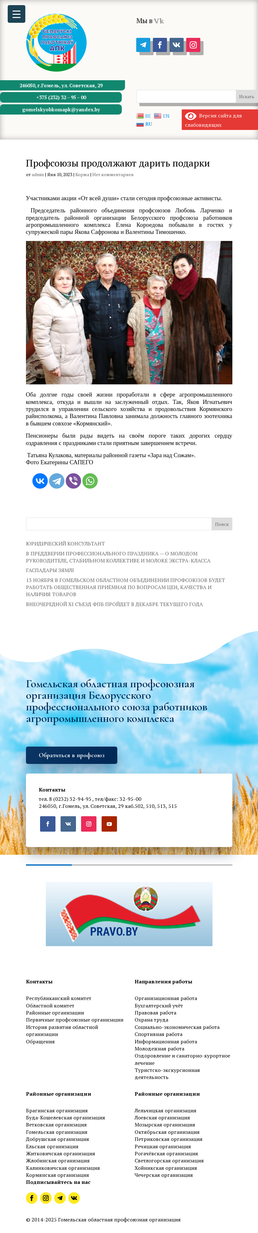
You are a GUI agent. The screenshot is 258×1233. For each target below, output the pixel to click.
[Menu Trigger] (16, 14)
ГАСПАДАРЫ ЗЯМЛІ (50, 570)
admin (38, 174)
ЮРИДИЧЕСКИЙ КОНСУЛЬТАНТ (65, 543)
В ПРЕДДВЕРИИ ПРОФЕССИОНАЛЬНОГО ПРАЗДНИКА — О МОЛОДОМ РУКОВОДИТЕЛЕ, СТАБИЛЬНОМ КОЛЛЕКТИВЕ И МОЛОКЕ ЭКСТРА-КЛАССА (118, 557)
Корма (82, 174)
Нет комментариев (113, 174)
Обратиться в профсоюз (71, 755)
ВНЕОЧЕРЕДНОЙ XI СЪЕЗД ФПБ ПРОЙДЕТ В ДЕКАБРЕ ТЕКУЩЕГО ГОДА (114, 604)
